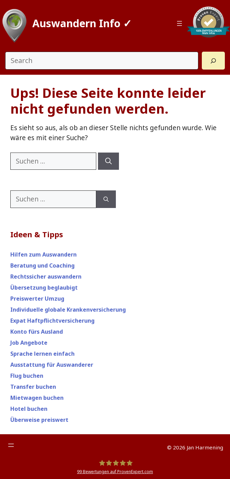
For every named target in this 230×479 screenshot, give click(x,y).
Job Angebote (28, 342)
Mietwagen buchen (37, 398)
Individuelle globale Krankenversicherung (68, 309)
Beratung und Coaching (42, 265)
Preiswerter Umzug (37, 298)
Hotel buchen (28, 409)
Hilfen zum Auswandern (43, 254)
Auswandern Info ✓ (82, 23)
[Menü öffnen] (179, 23)
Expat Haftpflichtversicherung (52, 320)
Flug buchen (26, 375)
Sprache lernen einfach (42, 353)
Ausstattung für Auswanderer (51, 364)
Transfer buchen (33, 387)
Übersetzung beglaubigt (44, 287)
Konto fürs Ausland (36, 331)
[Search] (213, 61)
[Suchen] (108, 161)
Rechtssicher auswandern (45, 276)
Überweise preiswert (39, 420)
